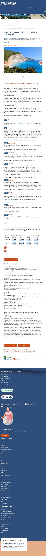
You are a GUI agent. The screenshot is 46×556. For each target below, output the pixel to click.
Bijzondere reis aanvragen (10, 259)
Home (7, 28)
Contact (3, 509)
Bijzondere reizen (17, 28)
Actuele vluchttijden (5, 524)
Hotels (2, 472)
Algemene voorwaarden (9, 345)
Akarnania (3, 441)
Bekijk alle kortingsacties (11, 547)
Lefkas (16, 123)
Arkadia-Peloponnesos (6, 449)
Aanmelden (4, 435)
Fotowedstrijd (4, 493)
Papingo (21, 149)
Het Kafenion (4, 499)
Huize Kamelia (16, 202)
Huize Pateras (22, 123)
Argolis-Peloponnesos (6, 447)
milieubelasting (22, 229)
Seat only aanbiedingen (6, 490)
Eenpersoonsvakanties (6, 482)
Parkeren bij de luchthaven (7, 522)
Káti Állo (11, 28)
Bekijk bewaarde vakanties (24, 7)
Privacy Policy (4, 515)
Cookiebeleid (4, 519)
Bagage (2, 526)
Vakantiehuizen (4, 470)
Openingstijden (4, 537)
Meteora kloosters (19, 165)
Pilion (25, 195)
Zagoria (20, 140)
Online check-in (4, 528)
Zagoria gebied (18, 285)
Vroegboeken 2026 (5, 486)
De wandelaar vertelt (5, 497)
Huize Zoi (11, 123)
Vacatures (3, 534)
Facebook (8, 359)
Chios (2, 451)
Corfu (2, 453)
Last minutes (4, 503)
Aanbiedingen (4, 480)
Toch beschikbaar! (5, 488)
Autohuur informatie (23, 345)
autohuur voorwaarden (10, 283)
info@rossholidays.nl (5, 384)
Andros (2, 445)
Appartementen (4, 466)
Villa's (2, 468)
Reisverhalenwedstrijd (6, 495)
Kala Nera (22, 202)
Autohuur (3, 477)
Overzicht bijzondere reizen (11, 25)
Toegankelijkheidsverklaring (7, 517)
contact (43, 7)
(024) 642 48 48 (36, 7)
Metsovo (20, 160)
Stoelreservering (4, 530)
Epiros (31, 123)
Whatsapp (8, 357)
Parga (28, 123)
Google (17, 359)
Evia (2, 458)
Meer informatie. (35, 271)
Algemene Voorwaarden (6, 511)
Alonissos (3, 443)
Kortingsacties (4, 484)
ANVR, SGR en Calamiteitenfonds (8, 513)
